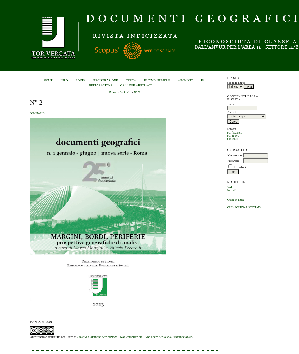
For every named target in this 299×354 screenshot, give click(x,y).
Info (64, 80)
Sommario (37, 113)
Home (48, 80)
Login (81, 80)
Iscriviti (231, 190)
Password (233, 160)
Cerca (131, 80)
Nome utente (234, 155)
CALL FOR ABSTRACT (136, 85)
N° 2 (137, 92)
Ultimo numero (157, 80)
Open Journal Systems (244, 207)
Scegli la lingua (236, 82)
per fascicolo (234, 132)
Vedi (229, 187)
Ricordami (240, 167)
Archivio (185, 80)
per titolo (232, 138)
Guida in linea (235, 199)
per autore (233, 135)
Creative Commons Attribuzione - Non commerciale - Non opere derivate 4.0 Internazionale (134, 336)
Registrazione (105, 80)
